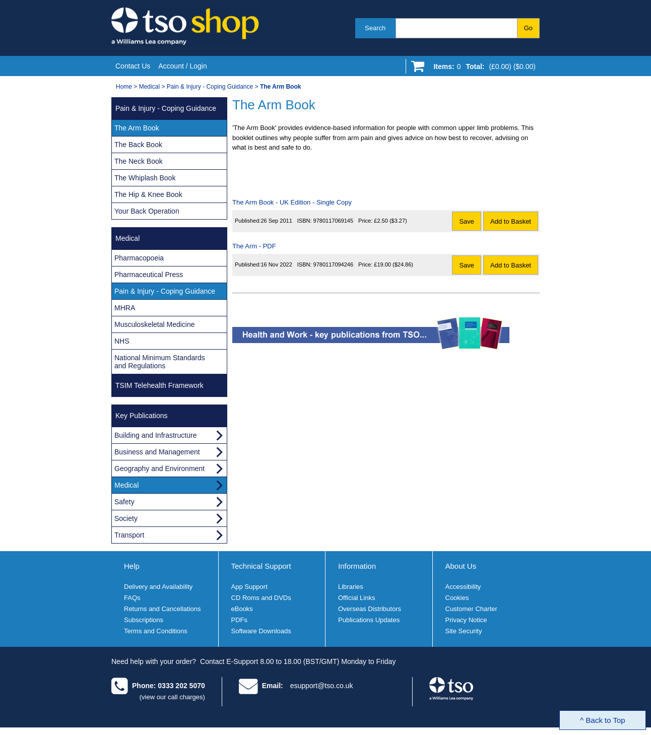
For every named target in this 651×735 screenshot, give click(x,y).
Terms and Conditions (155, 631)
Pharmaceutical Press (148, 275)
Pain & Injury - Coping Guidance (210, 86)
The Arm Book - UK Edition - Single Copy (292, 202)
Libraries (350, 586)
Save (466, 221)
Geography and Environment (159, 468)
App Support (249, 586)
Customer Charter (471, 609)
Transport (129, 535)
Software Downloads (261, 631)
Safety (124, 502)
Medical (149, 86)
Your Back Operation (146, 211)
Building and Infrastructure (155, 435)
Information (357, 566)
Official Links (356, 598)
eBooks (242, 609)
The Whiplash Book (144, 178)
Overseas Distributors (369, 609)
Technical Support (261, 566)
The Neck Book (138, 161)
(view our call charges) (172, 697)
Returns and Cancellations (162, 609)
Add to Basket (510, 221)
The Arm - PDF (254, 246)
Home (124, 86)
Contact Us (132, 66)
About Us (461, 566)
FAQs (132, 598)
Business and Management (157, 452)
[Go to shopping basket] (482, 68)
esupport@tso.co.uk (321, 686)
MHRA (124, 308)
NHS (121, 341)
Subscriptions (143, 620)
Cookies (457, 598)
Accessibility (463, 586)
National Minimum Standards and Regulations (159, 362)
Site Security (463, 631)
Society (126, 518)
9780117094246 (333, 264)
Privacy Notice (466, 620)
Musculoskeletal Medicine (154, 324)
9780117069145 (333, 221)
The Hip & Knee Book (148, 194)
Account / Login (182, 66)
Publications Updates (369, 620)
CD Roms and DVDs (261, 598)
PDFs (239, 620)
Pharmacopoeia (139, 258)
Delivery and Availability (158, 586)
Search (375, 28)
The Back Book (138, 145)
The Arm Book (136, 128)
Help (132, 566)
